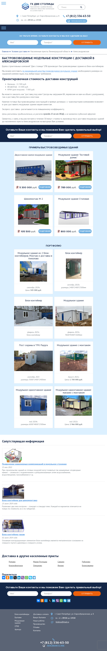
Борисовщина (87, 565)
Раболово (86, 561)
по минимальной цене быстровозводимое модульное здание (49, 71)
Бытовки (18, 617)
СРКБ (17, 626)
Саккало (61, 561)
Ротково (12, 561)
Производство (39, 624)
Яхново (61, 565)
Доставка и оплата (41, 614)
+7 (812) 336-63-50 (78, 16)
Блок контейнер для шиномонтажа (19, 500)
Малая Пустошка (40, 561)
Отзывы (36, 627)
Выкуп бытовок (39, 617)
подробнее (45, 187)
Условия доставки (20, 51)
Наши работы (38, 621)
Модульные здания (19, 622)
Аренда (18, 629)
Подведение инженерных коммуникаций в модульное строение (34, 464)
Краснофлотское (16, 565)
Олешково (37, 565)
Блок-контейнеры (22, 614)
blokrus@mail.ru (62, 622)
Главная (5, 51)
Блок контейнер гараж (13, 534)
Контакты (37, 630)
